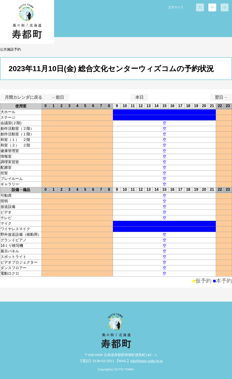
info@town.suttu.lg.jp (146, 361)
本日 (139, 97)
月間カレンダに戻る (23, 97)
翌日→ (221, 97)
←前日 (58, 97)
